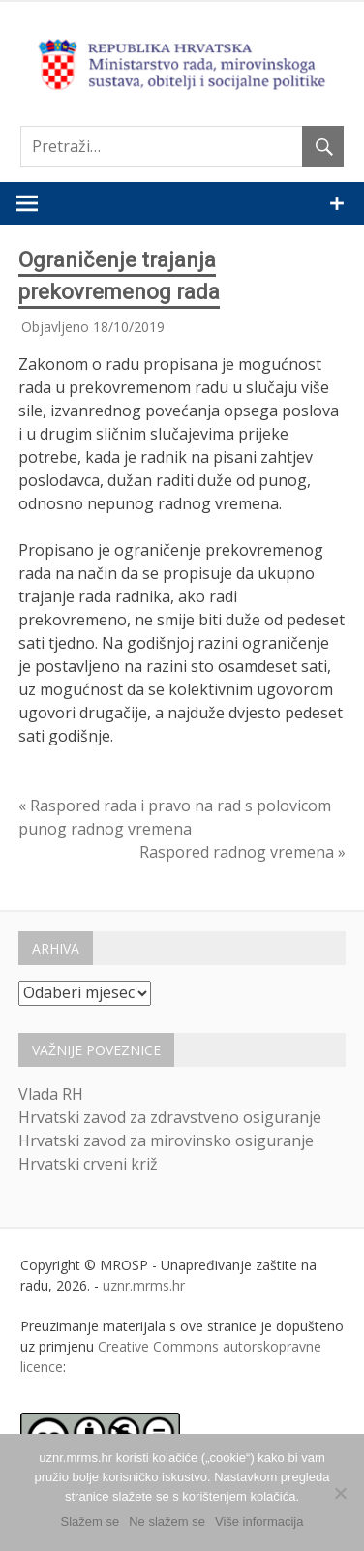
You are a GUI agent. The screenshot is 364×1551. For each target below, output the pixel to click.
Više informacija (259, 1521)
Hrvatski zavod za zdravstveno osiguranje (169, 1117)
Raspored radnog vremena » (242, 852)
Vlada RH (50, 1094)
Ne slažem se (167, 1521)
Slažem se (90, 1521)
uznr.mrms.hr (144, 1285)
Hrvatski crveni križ (88, 1163)
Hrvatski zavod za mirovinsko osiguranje (166, 1140)
